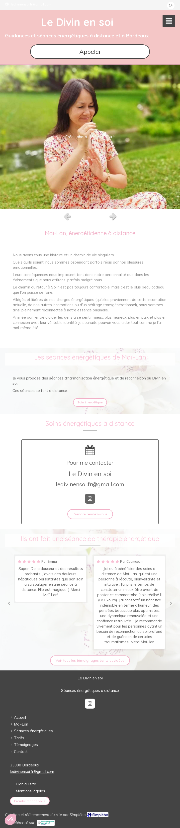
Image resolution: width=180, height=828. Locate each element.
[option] (90, 137)
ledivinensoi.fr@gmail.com (90, 484)
